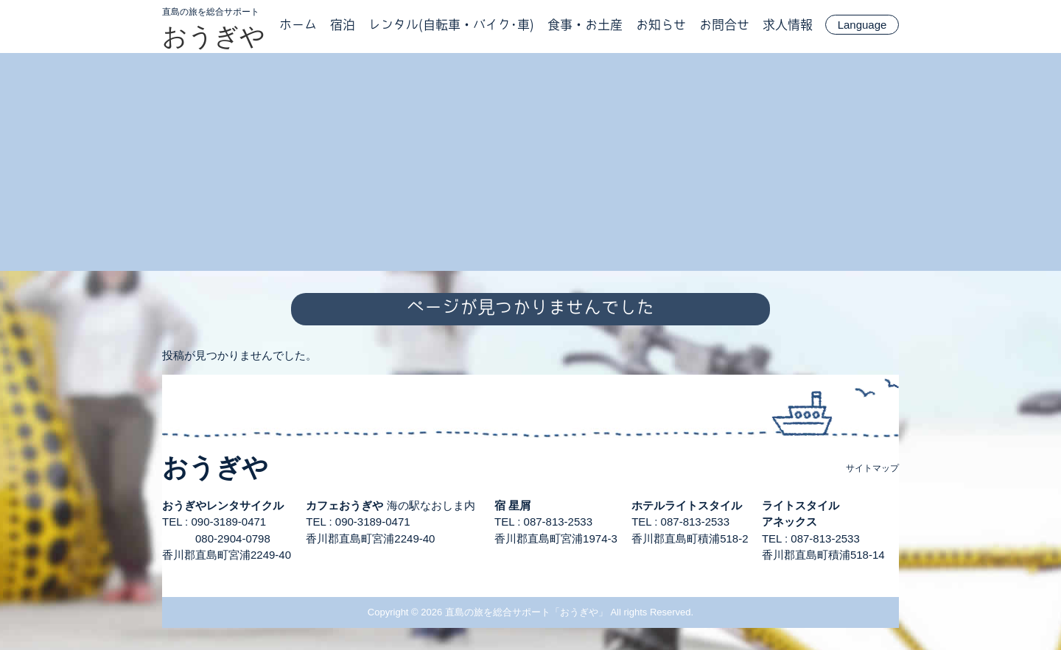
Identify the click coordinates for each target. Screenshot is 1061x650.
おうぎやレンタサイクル (223, 505)
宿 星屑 (512, 505)
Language (862, 24)
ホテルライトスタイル (686, 505)
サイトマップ (872, 468)
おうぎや (213, 36)
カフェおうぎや (344, 505)
